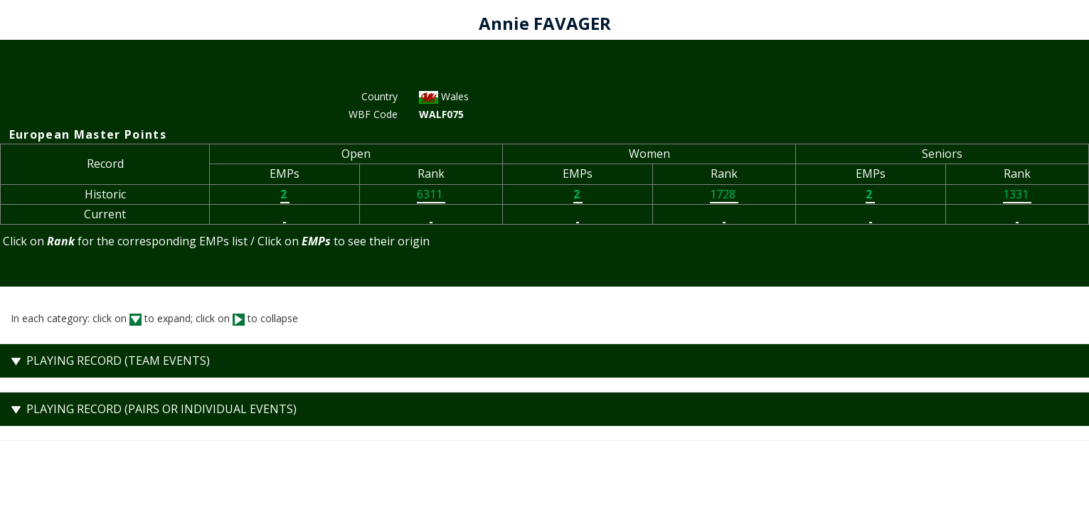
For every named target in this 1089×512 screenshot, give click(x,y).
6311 (431, 194)
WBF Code (373, 114)
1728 (724, 194)
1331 (1017, 194)
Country (379, 96)
